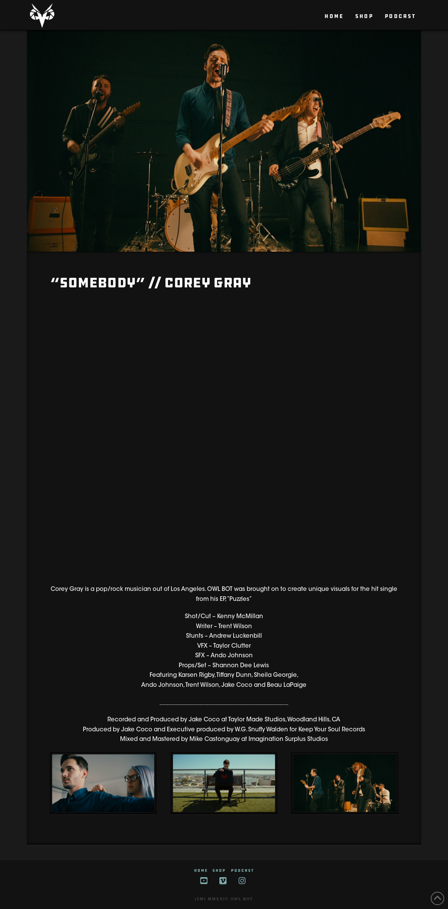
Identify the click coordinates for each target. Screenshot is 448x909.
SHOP (219, 870)
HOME (201, 870)
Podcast (242, 870)
